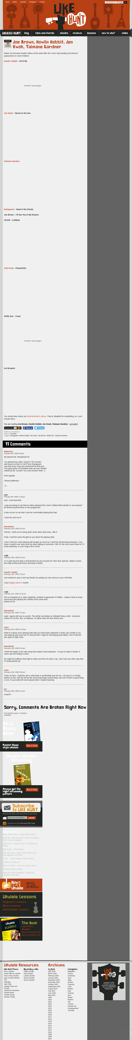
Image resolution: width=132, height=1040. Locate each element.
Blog (27, 33)
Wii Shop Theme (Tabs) (12, 869)
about (7, 2)
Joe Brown (42, 436)
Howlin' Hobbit (10, 572)
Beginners (71, 971)
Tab (69, 1002)
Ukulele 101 (72, 1006)
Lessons (92, 33)
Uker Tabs (7, 984)
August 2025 (52, 989)
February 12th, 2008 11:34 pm (15, 629)
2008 (50, 1037)
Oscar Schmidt (29, 980)
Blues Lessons (11, 905)
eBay (69, 980)
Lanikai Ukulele (29, 976)
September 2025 (54, 987)
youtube (23, 2)
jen (5, 689)
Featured (71, 984)
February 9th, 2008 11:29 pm (14, 497)
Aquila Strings (29, 971)
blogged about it (15, 583)
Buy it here (32, 745)
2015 (50, 1021)
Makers (70, 989)
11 (7, 44)
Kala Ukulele (28, 974)
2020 (50, 1010)
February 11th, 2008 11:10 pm (15, 594)
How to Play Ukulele (11, 976)
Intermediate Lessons (16, 909)
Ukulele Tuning (9, 997)
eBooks (64, 33)
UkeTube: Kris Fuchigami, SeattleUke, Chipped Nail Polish (19, 874)
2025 (50, 1000)
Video (125, 33)
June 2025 (52, 993)
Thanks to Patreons (11, 862)
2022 (50, 1006)
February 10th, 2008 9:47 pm (14, 558)
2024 (50, 1002)
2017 (50, 1017)
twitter (15, 2)
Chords (70, 974)
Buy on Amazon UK (31, 932)
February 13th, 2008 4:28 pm (14, 672)
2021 (50, 1008)
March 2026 (52, 974)
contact (42, 2)
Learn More (27, 926)
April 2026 (51, 971)
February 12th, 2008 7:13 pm (14, 613)
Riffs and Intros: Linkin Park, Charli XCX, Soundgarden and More (20, 854)
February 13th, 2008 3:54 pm (14, 648)
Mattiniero (8, 451)
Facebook (28, 427)
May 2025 (51, 995)
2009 (50, 1034)
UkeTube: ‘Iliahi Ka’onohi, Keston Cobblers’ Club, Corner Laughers (21, 839)
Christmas (71, 976)
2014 (50, 1024)
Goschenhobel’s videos (36, 416)
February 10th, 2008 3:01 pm (14, 529)
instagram (32, 2)
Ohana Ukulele (29, 978)
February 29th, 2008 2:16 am (14, 691)
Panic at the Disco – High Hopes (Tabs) (19, 834)
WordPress (112, 985)
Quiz (69, 995)
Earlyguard (9, 209)
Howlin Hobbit (24, 436)
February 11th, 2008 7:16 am (14, 574)
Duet (69, 978)
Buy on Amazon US (31, 935)
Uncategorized (73, 1008)
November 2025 (54, 982)
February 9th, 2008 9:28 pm (14, 453)
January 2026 (53, 978)
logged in (17, 713)
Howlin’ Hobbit (10, 61)
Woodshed (9, 527)
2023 (50, 1004)
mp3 (69, 991)
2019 (50, 1013)
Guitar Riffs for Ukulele (12, 974)
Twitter (39, 427)
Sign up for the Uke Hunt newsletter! (10, 427)
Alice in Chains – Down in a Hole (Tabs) (19, 866)
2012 (50, 1028)
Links (70, 987)
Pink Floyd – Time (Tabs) (13, 849)
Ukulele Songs (9, 995)
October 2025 (53, 984)
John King (8, 268)
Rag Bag (7, 982)
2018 (50, 1015)
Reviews (77, 33)
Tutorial (70, 1004)
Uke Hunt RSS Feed (19, 427)
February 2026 (53, 976)
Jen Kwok (8, 113)
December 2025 (54, 980)
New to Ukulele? (108, 33)
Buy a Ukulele (9, 971)
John (6, 627)
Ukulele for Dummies (11, 990)
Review (70, 1000)
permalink (74, 424)
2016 (50, 1019)
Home (11, 33)
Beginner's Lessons (14, 901)
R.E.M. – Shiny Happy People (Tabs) (18, 858)
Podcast (71, 993)
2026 (50, 997)
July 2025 (51, 991)
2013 (50, 1026)
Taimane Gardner (12, 161)
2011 (50, 1030)
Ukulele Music (9, 993)
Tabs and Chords (45, 33)
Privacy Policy (109, 988)
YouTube (13, 434)
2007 (50, 1039)
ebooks (70, 982)
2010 (50, 1032)
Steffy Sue (50, 436)
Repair (70, 997)
